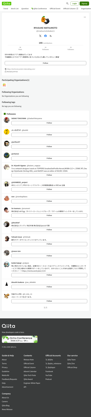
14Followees (45, 48)
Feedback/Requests (9, 379)
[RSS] (50, 35)
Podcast (49, 379)
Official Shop (72, 367)
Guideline (5, 371)
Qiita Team (71, 359)
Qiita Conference (39, 8)
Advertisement (7, 387)
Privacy (4, 367)
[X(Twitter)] (40, 35)
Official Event (55, 8)
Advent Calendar (30, 371)
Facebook (49, 371)
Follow (45, 63)
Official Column (70, 8)
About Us (5, 397)
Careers (5, 401)
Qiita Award (28, 379)
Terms (4, 363)
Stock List (14, 8)
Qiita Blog (5, 405)
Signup (84, 3)
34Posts (20, 48)
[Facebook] (45, 35)
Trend (5, 8)
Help (4, 383)
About (4, 359)
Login (74, 3)
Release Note (29, 359)
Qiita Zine (71, 363)
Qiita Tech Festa (30, 375)
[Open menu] (84, 17)
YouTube (49, 375)
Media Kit (5, 375)
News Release (7, 409)
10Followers (71, 48)
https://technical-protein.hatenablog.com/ (21, 69)
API (25, 387)
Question (25, 8)
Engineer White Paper (32, 383)
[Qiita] (6, 3)
